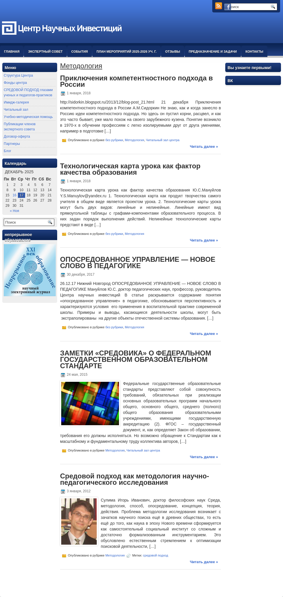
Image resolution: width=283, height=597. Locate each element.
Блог (7, 151)
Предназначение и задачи (213, 51)
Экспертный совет (45, 51)
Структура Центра (18, 75)
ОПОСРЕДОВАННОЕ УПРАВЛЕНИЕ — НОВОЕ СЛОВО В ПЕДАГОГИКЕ (137, 262)
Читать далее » (204, 146)
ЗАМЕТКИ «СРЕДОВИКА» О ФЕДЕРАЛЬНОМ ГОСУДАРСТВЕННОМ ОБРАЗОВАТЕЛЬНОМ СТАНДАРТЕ (135, 359)
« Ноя (14, 211)
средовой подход (155, 555)
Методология (134, 140)
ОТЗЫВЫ (172, 51)
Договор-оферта (17, 136)
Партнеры (12, 144)
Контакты (254, 51)
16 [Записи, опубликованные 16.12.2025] (14, 195)
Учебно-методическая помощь (28, 117)
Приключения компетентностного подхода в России (136, 81)
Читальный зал (16, 110)
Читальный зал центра (162, 140)
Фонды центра (15, 83)
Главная (11, 51)
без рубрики (114, 140)
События (79, 51)
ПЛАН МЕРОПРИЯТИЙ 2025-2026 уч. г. (126, 51)
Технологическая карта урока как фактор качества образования (130, 169)
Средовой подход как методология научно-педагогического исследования (134, 479)
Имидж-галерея (16, 102)
